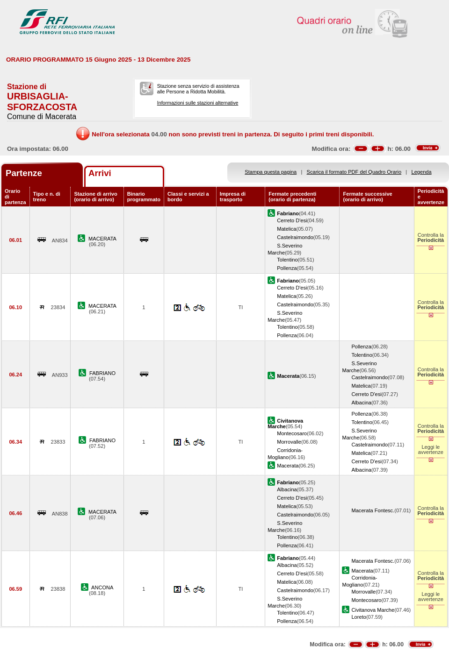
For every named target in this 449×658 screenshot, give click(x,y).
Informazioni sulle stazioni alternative (198, 103)
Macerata (287, 465)
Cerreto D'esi (292, 220)
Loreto (358, 617)
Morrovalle (289, 442)
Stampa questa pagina (271, 172)
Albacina (361, 402)
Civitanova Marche (372, 610)
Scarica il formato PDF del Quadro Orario (354, 172)
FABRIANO (102, 373)
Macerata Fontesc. (372, 510)
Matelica (286, 229)
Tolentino (287, 259)
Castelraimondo (295, 237)
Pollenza (287, 268)
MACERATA (102, 238)
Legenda (422, 172)
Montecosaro (292, 433)
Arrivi (99, 173)
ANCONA (102, 587)
